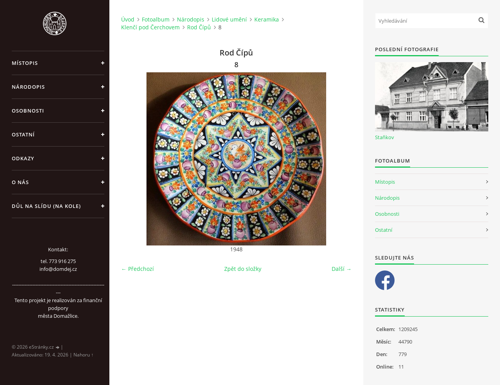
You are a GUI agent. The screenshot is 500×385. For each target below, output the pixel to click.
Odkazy (23, 158)
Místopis (25, 62)
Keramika (266, 19)
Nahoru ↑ (83, 354)
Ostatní (23, 134)
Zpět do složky (242, 268)
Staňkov (384, 137)
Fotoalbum (156, 19)
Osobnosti (28, 110)
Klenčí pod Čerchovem (150, 27)
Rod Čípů (199, 27)
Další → (342, 268)
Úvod (127, 19)
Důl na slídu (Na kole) (46, 206)
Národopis (28, 86)
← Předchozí (137, 268)
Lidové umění (229, 19)
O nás (20, 182)
